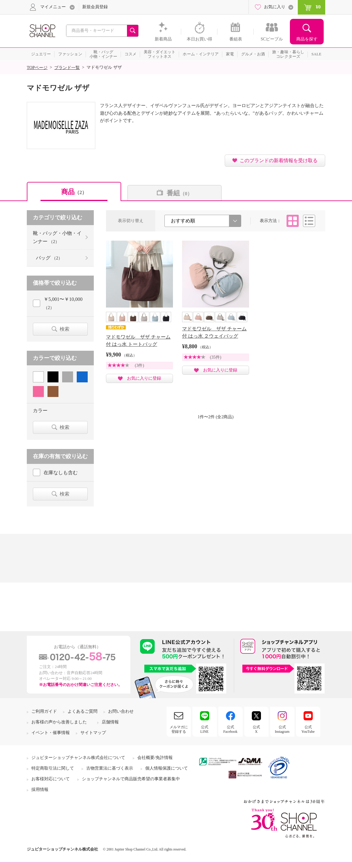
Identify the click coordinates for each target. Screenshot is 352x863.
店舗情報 (110, 722)
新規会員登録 (95, 7)
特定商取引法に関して (52, 768)
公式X (256, 729)
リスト (309, 221)
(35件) (215, 357)
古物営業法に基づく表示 (109, 768)
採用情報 (39, 789)
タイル (293, 221)
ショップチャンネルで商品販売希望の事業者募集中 (131, 779)
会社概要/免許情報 (155, 757)
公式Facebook (230, 729)
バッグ (49, 257)
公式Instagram (282, 729)
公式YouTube (308, 729)
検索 (64, 329)
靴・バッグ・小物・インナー (57, 237)
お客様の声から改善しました (59, 722)
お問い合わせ (121, 711)
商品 (74, 192)
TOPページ (37, 67)
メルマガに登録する (179, 729)
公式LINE (204, 729)
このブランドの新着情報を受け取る (279, 160)
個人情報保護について (166, 768)
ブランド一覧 (67, 67)
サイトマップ (93, 732)
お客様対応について (50, 779)
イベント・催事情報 (50, 732)
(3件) (139, 365)
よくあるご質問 (82, 711)
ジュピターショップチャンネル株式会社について (78, 757)
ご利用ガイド (44, 711)
